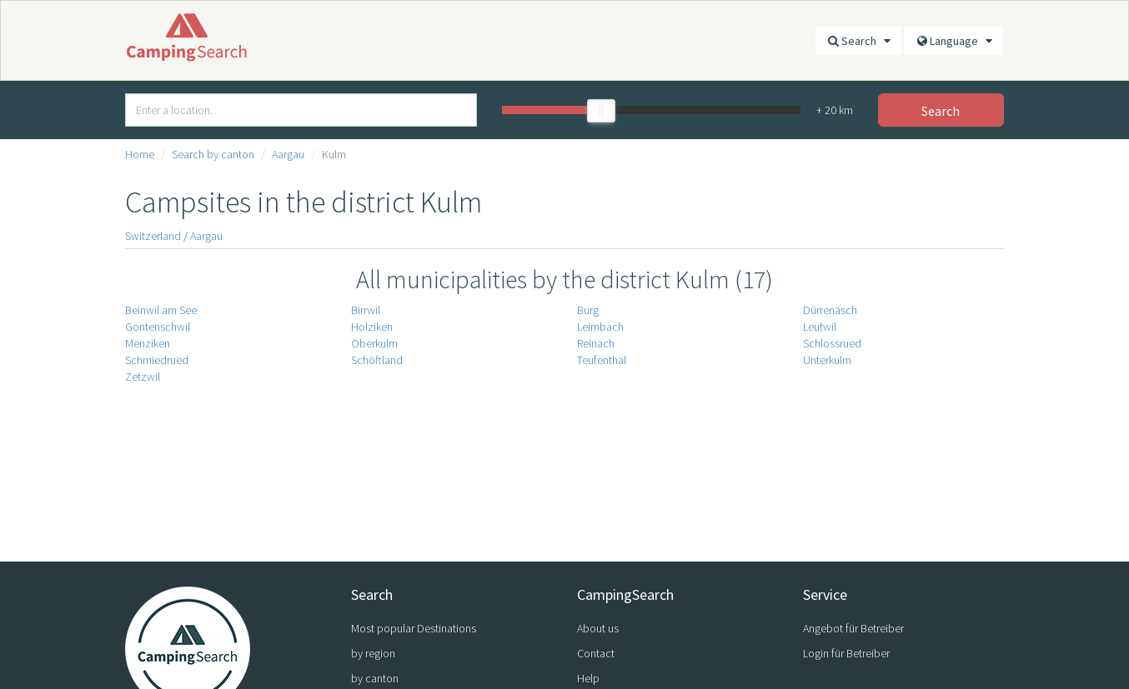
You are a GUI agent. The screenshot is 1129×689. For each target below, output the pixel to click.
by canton (375, 678)
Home (139, 154)
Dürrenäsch (830, 309)
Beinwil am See (161, 309)
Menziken (147, 343)
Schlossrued (832, 343)
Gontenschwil (157, 326)
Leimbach (600, 326)
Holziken (372, 326)
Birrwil (365, 309)
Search (858, 40)
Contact (596, 653)
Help (588, 678)
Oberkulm (374, 343)
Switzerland (153, 235)
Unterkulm (827, 359)
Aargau (288, 154)
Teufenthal (601, 359)
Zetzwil (142, 376)
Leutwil (819, 326)
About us (598, 628)
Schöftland (377, 359)
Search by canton (213, 154)
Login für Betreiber (846, 653)
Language (953, 40)
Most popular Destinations (413, 628)
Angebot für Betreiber (853, 628)
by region (373, 653)
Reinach (596, 343)
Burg (588, 309)
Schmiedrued (156, 359)
